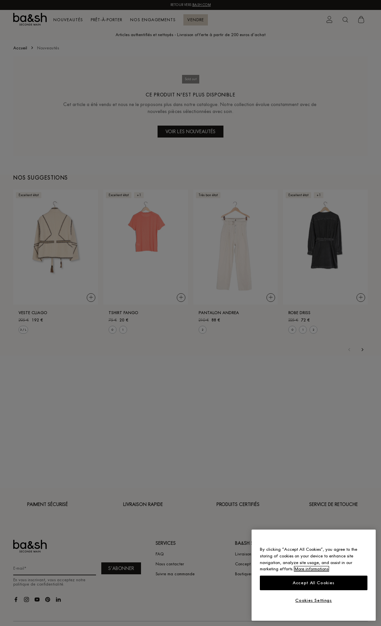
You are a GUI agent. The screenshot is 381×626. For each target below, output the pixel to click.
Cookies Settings (313, 600)
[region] (314, 575)
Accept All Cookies (314, 583)
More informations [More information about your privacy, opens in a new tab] (311, 569)
